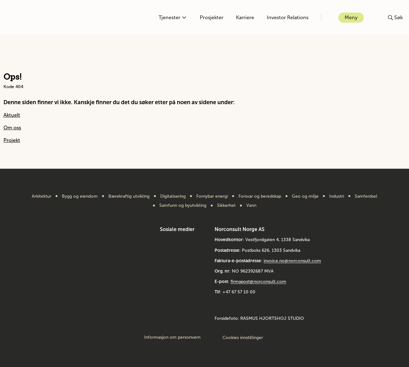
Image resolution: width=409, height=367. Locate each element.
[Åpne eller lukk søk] (395, 18)
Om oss (12, 128)
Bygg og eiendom (80, 196)
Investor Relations (287, 17)
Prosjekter (211, 17)
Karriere (245, 17)
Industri (336, 196)
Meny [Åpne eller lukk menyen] (351, 17)
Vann (251, 205)
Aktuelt (11, 115)
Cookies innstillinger (242, 337)
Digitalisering (173, 196)
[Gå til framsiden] (29, 17)
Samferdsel (366, 196)
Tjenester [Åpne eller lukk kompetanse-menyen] (172, 17)
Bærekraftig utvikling (129, 196)
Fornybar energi (212, 196)
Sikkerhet (226, 205)
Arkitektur (41, 196)
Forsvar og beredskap (259, 196)
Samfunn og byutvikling (182, 205)
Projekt (11, 140)
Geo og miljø (305, 196)
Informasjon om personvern (172, 337)
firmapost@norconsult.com (258, 281)
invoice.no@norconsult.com (292, 260)
